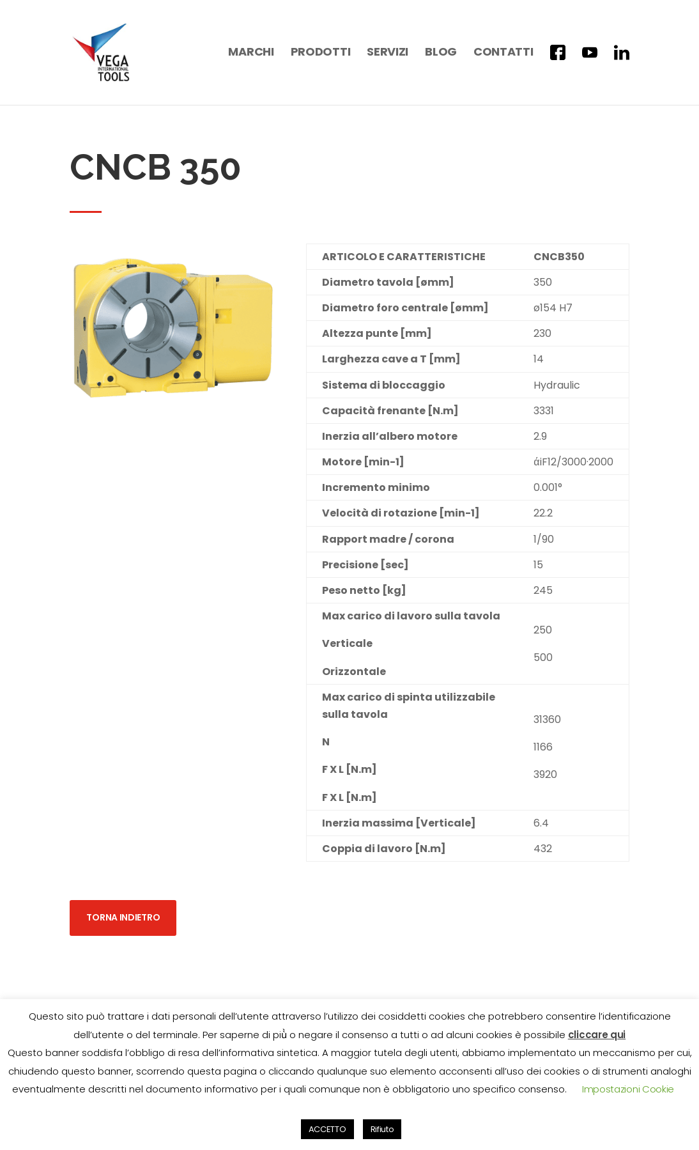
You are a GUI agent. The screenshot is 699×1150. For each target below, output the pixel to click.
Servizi (387, 53)
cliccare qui (597, 1034)
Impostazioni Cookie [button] (628, 1089)
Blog (441, 53)
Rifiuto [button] (382, 1129)
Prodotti (321, 53)
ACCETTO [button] (327, 1129)
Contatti (503, 53)
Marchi (250, 53)
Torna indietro (123, 905)
